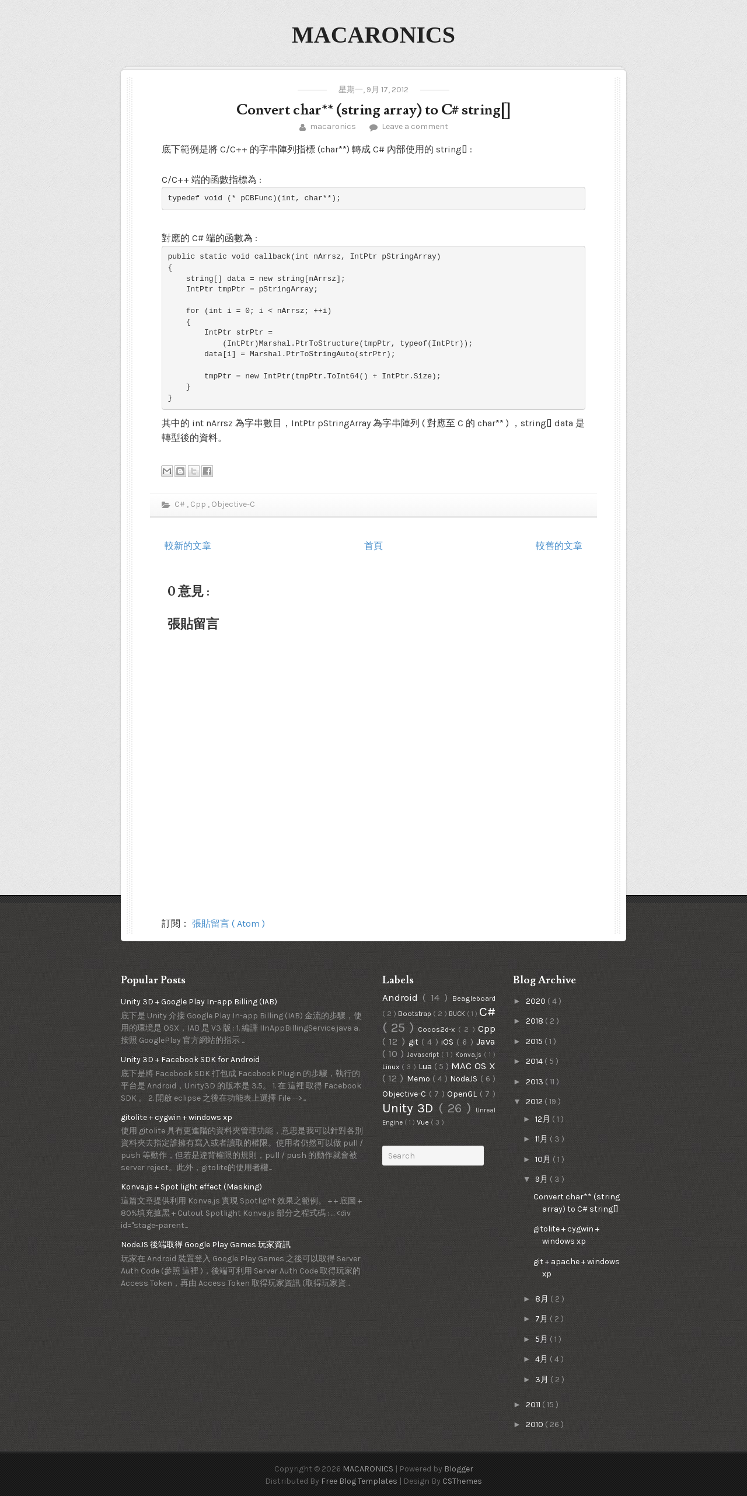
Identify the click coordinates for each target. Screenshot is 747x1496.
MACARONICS (373, 35)
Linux (392, 1066)
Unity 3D (410, 1108)
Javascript (424, 1055)
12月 (543, 1119)
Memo (419, 1079)
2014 (535, 1061)
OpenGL (463, 1094)
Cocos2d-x (438, 1029)
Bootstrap (415, 1013)
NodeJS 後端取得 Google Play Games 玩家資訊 (206, 1245)
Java (485, 1041)
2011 (534, 1405)
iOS (448, 1042)
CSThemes (462, 1481)
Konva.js (469, 1055)
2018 (535, 1021)
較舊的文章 (559, 545)
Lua (426, 1066)
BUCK (458, 1014)
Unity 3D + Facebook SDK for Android (190, 1059)
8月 (542, 1299)
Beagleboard (473, 998)
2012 (535, 1102)
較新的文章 (188, 545)
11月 (542, 1139)
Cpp (199, 504)
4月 (542, 1359)
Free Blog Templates (360, 1481)
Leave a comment (414, 126)
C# (180, 504)
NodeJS (465, 1079)
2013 (535, 1082)
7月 (542, 1319)
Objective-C (233, 504)
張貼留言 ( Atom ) (228, 923)
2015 (535, 1041)
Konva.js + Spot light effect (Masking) (191, 1187)
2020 (536, 1001)
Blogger (458, 1469)
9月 (542, 1179)
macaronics (333, 126)
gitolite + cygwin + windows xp (176, 1117)
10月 (544, 1159)
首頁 (373, 545)
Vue (424, 1122)
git (415, 1042)
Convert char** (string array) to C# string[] (373, 110)
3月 (542, 1379)
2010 (535, 1424)
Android (402, 997)
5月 (542, 1339)
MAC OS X (473, 1065)
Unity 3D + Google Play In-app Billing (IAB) (199, 1002)
